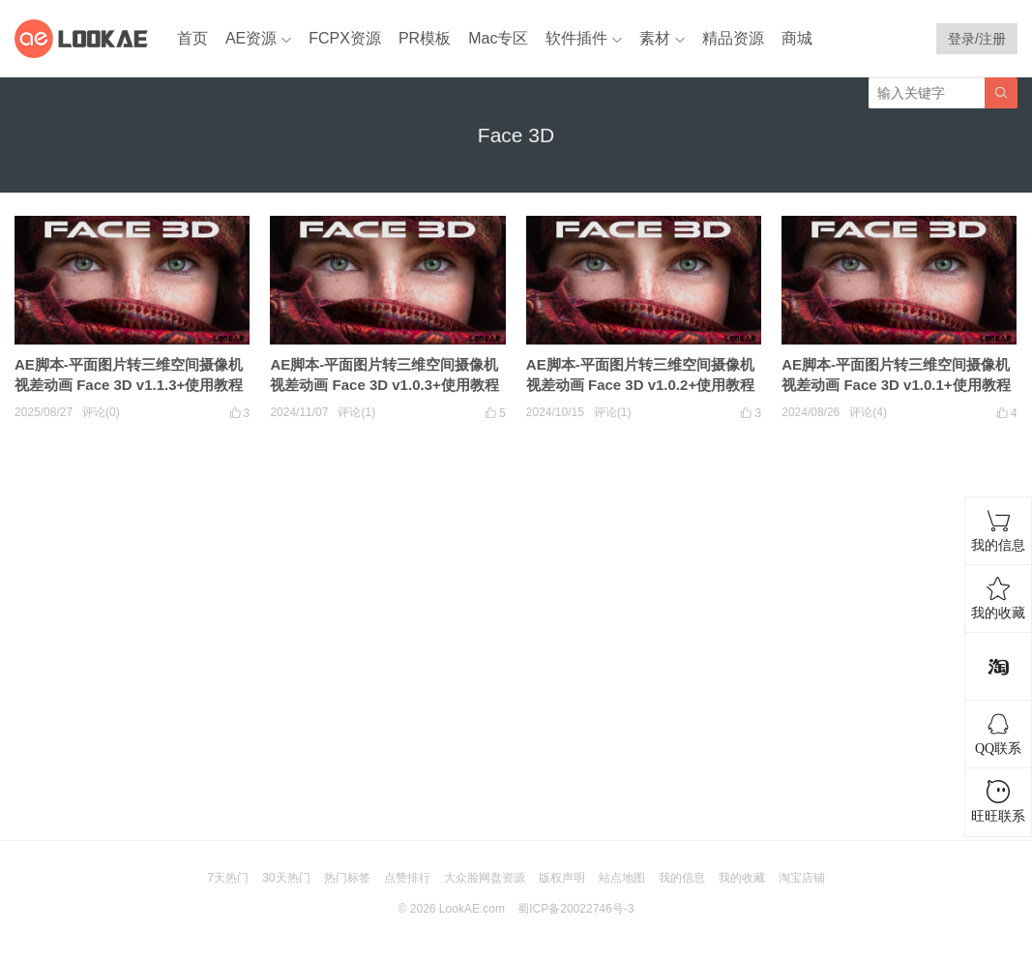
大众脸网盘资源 (484, 878)
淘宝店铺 (802, 878)
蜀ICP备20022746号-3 (575, 909)
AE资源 (251, 38)
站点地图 (622, 878)
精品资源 (733, 38)
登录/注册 (977, 38)
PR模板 (424, 38)
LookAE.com (472, 909)
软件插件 (576, 38)
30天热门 (286, 878)
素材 (654, 38)
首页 (192, 38)
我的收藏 (742, 878)
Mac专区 (498, 38)
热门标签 (347, 878)
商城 (796, 38)
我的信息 (682, 878)
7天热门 (228, 878)
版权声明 (562, 878)
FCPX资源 (345, 38)
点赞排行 (407, 878)
